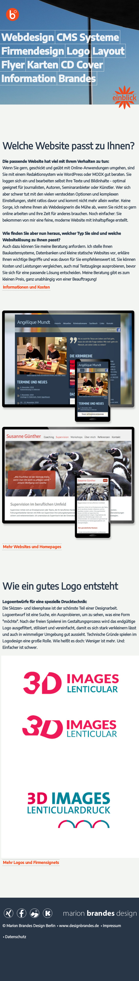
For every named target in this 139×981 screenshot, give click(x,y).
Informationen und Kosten (26, 287)
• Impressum (111, 925)
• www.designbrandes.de (78, 925)
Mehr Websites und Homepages (32, 546)
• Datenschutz (14, 936)
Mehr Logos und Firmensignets (31, 862)
